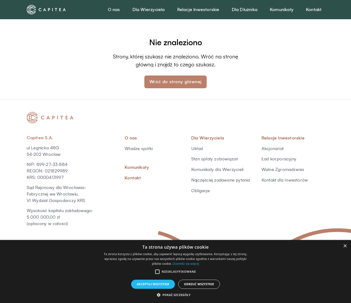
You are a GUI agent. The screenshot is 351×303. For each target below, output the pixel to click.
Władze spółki (139, 148)
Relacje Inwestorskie (283, 137)
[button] (157, 272)
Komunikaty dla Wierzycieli (217, 169)
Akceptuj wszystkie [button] (153, 284)
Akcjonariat (273, 148)
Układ (197, 148)
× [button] (345, 246)
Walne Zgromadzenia (283, 169)
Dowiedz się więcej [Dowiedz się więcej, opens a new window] (186, 264)
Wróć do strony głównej (175, 81)
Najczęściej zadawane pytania (220, 180)
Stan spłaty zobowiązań (214, 158)
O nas (131, 137)
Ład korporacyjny (279, 158)
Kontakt (133, 177)
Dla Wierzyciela (207, 137)
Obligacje (200, 190)
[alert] (175, 271)
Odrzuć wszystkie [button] (199, 284)
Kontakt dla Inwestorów (285, 180)
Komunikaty (137, 167)
